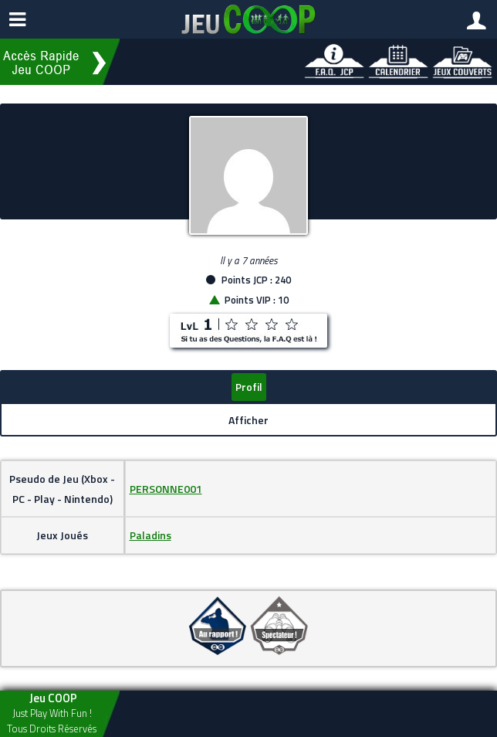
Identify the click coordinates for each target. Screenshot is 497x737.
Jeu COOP (53, 698)
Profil (248, 387)
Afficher (248, 420)
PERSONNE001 (166, 489)
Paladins (150, 535)
